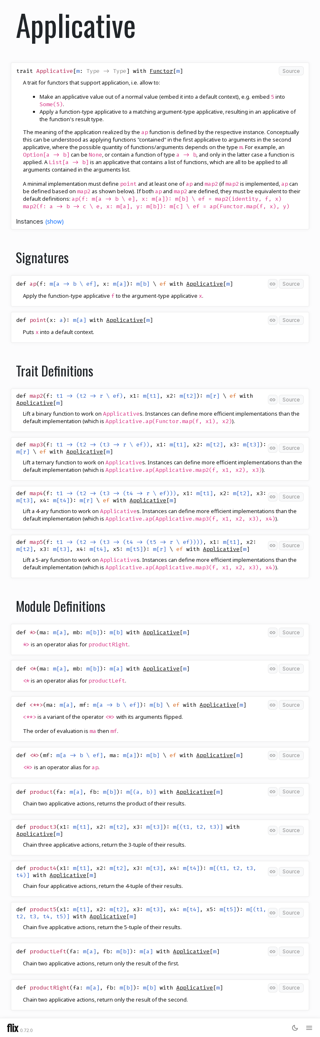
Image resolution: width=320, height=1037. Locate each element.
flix (12, 1027)
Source (291, 71)
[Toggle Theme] (295, 1028)
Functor (161, 71)
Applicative (204, 283)
